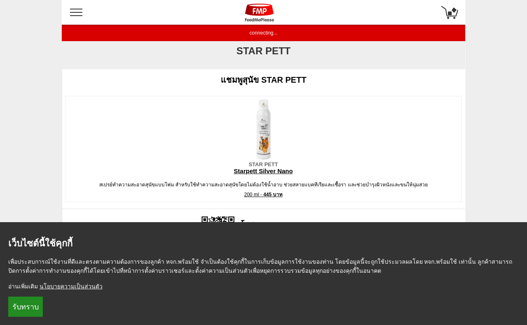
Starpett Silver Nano (263, 170)
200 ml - (263, 194)
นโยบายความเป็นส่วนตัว (71, 286)
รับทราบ (25, 307)
